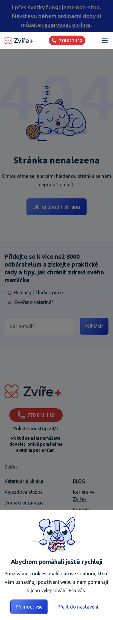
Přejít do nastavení (78, 606)
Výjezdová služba (24, 492)
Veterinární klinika (24, 481)
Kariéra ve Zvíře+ (84, 495)
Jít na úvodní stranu (56, 207)
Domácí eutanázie (24, 502)
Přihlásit (94, 326)
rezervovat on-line (66, 24)
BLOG (79, 481)
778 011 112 (36, 415)
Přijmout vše (29, 606)
